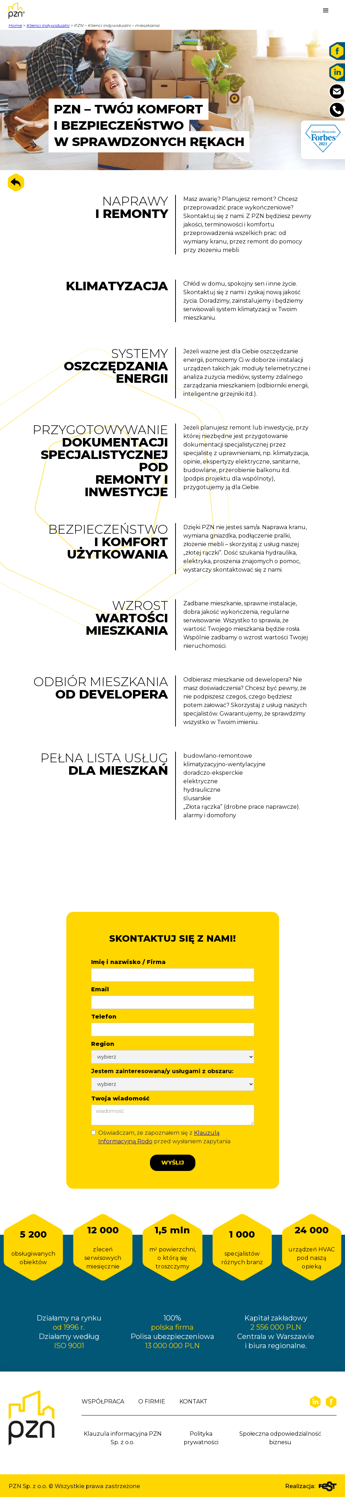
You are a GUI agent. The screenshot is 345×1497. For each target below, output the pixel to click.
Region (102, 1044)
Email (100, 989)
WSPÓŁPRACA (103, 1401)
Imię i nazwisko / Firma (128, 962)
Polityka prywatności (201, 1438)
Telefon (103, 1016)
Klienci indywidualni (48, 25)
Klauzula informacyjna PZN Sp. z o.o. (123, 1438)
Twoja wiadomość (120, 1098)
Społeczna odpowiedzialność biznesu (280, 1438)
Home (15, 25)
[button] (325, 10)
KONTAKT (193, 1401)
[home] (26, 10)
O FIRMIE (151, 1401)
